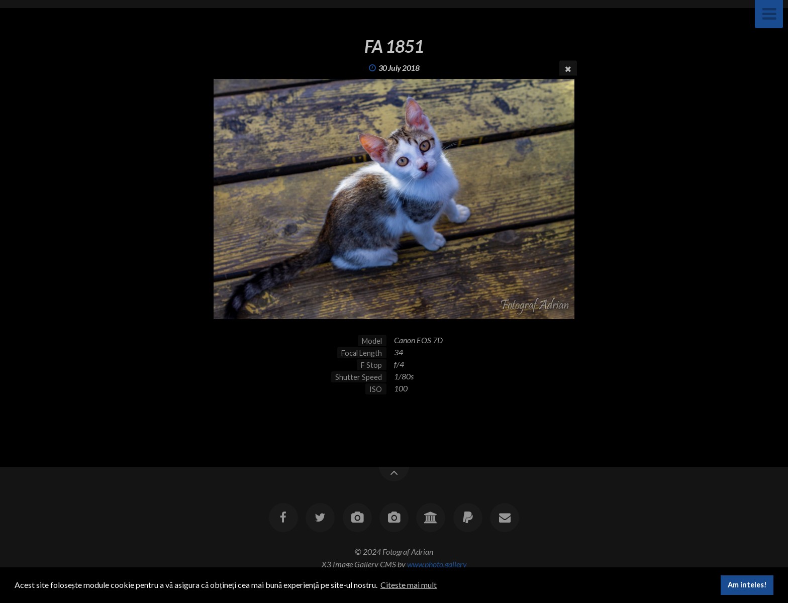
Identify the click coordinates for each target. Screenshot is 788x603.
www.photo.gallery (437, 564)
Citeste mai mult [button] (408, 584)
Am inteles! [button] (747, 584)
